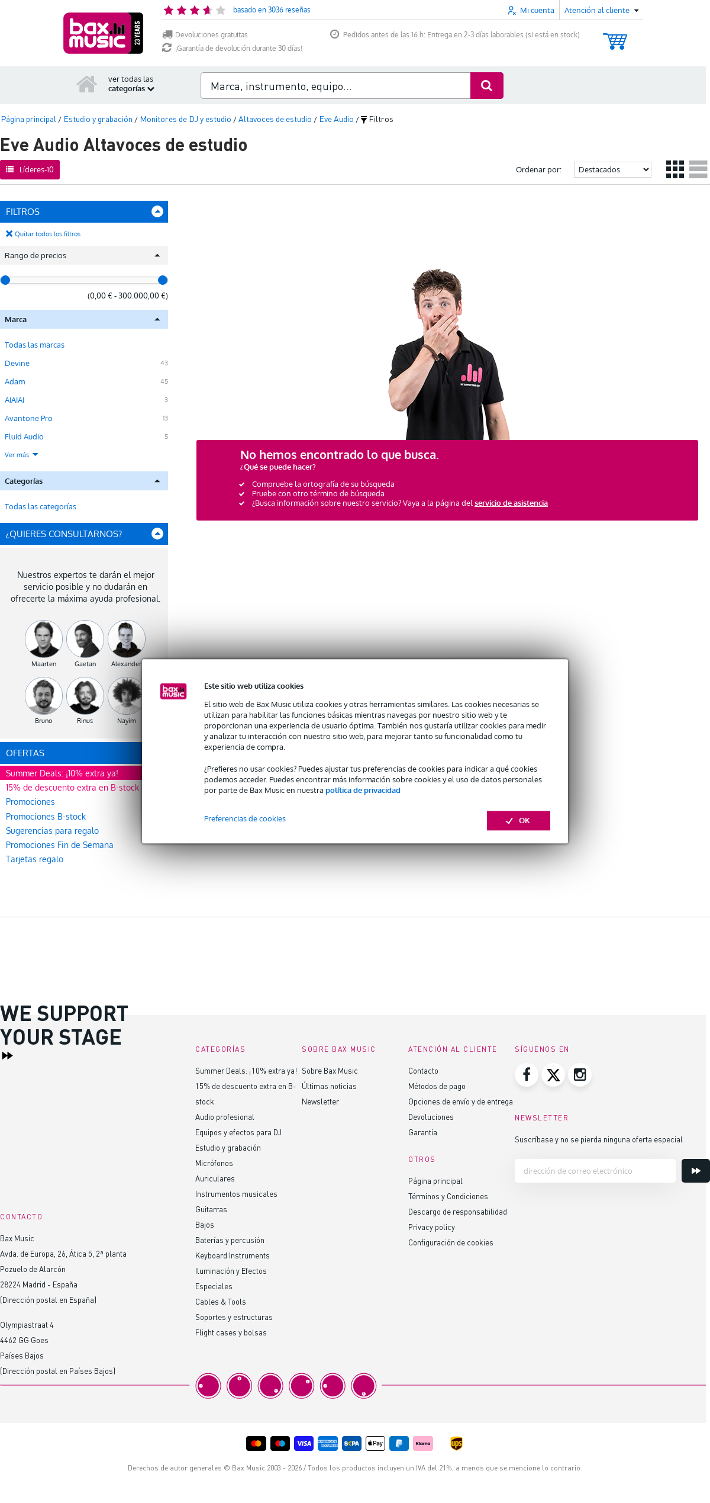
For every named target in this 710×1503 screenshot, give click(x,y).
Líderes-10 (30, 169)
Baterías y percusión (229, 1240)
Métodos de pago (437, 1086)
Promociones (30, 802)
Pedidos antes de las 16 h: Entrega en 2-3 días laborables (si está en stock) (455, 35)
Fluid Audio (24, 436)
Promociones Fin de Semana (60, 845)
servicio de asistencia (511, 503)
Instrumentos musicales (236, 1194)
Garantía (422, 1132)
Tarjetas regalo (34, 859)
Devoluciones (431, 1117)
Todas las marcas (34, 344)
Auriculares (215, 1178)
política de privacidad (363, 790)
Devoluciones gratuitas (205, 35)
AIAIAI (14, 399)
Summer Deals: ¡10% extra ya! (62, 773)
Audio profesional (224, 1117)
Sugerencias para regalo (52, 831)
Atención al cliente (453, 1049)
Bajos (204, 1224)
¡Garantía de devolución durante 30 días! (232, 48)
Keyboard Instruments (232, 1255)
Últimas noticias (329, 1086)
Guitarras (211, 1209)
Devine (17, 363)
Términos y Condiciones (448, 1196)
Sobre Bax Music (330, 1070)
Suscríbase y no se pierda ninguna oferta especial (599, 1139)
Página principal (435, 1181)
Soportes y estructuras (234, 1317)
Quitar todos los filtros (47, 234)
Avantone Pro (29, 418)
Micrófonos (214, 1163)
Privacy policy (431, 1227)
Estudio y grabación (228, 1147)
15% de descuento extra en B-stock (72, 787)
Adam (15, 381)
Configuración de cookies (450, 1242)
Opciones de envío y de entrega (460, 1101)
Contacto (423, 1070)
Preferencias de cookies (245, 819)
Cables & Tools (220, 1301)
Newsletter (320, 1101)
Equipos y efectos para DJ (238, 1132)
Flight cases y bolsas (231, 1332)
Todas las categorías (40, 506)
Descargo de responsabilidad (457, 1211)
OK (518, 821)
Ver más (22, 455)
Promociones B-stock (46, 816)
